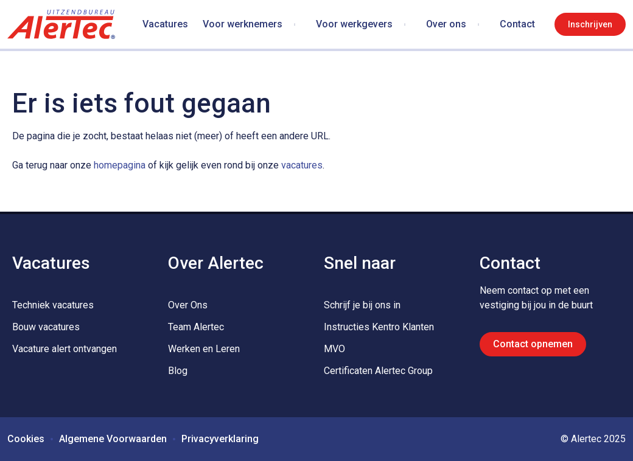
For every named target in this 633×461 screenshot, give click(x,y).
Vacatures (165, 24)
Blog (177, 370)
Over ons (446, 24)
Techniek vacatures (53, 305)
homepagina (119, 165)
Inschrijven (590, 24)
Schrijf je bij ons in (362, 305)
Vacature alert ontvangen (64, 349)
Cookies (25, 439)
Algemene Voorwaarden (113, 439)
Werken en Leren (204, 349)
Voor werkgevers (354, 24)
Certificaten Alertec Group (378, 370)
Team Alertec (196, 327)
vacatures (302, 165)
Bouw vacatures (46, 327)
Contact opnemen (533, 344)
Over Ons (188, 305)
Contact (517, 24)
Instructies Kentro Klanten (379, 327)
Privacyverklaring (220, 439)
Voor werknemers (242, 24)
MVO (334, 349)
